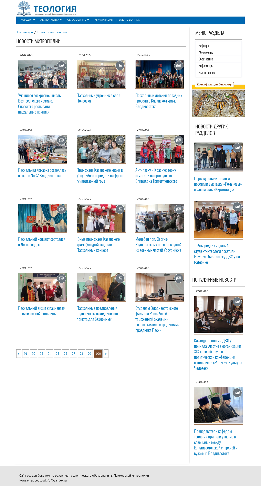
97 (73, 353)
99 (89, 353)
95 (57, 353)
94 (49, 353)
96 (65, 353)
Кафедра (27, 19)
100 (98, 353)
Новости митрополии (53, 32)
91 (26, 353)
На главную (25, 32)
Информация (101, 19)
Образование (75, 19)
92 (33, 353)
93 (41, 353)
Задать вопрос (125, 19)
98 (81, 353)
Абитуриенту (50, 19)
